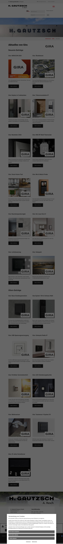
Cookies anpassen (13, 538)
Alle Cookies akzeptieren (14, 531)
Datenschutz (34, 541)
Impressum (28, 541)
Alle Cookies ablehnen (13, 534)
